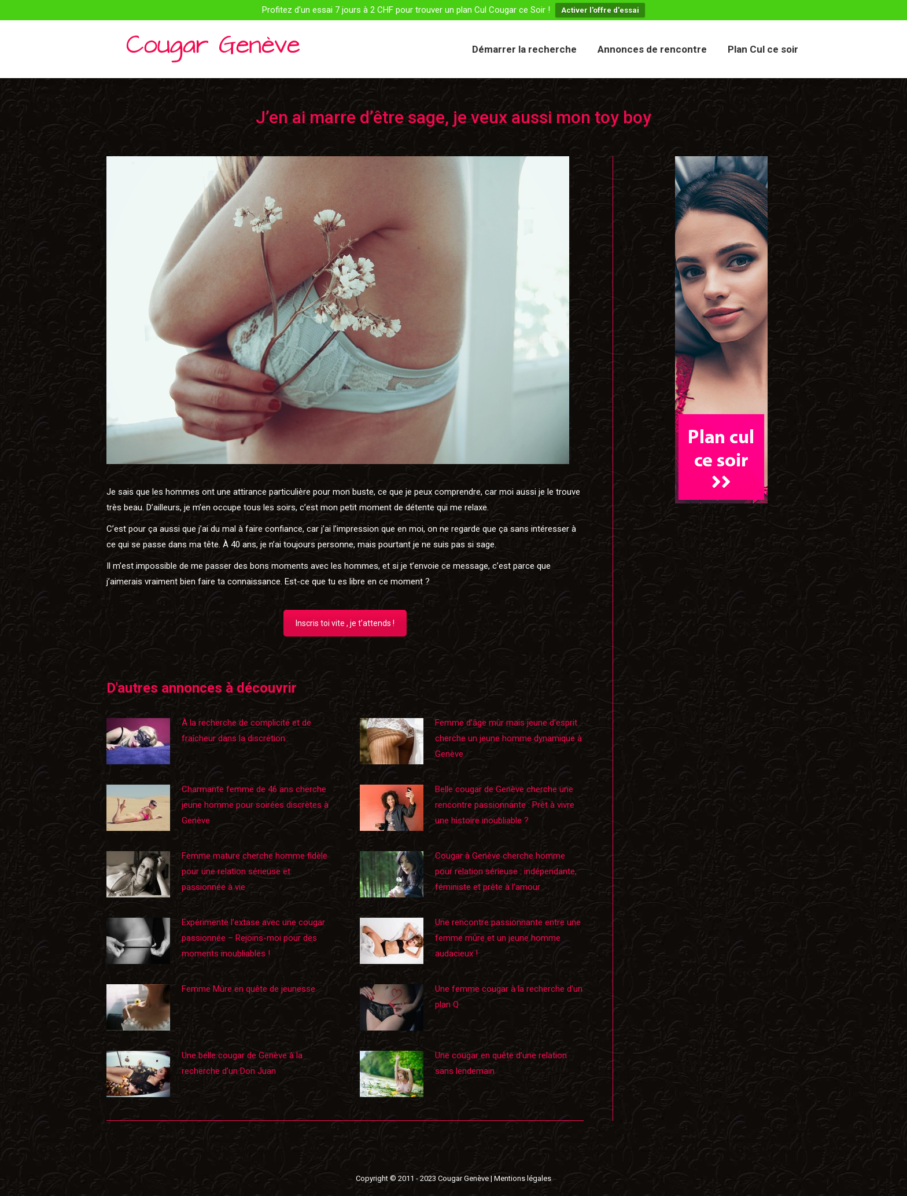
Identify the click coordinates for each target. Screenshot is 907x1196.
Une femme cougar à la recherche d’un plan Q (508, 997)
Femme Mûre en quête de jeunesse (248, 989)
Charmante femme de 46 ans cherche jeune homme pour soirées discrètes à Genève (255, 805)
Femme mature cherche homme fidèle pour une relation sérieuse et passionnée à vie (254, 871)
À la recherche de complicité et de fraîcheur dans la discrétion (246, 730)
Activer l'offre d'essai (600, 10)
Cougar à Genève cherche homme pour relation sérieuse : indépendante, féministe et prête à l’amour (506, 871)
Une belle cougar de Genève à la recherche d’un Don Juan (242, 1063)
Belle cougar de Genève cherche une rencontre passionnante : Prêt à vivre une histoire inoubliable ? (504, 805)
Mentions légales (522, 1178)
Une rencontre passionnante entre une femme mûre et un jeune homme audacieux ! (508, 938)
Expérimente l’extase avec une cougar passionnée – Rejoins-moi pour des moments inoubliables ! (253, 938)
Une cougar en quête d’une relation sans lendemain (501, 1063)
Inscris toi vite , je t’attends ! (345, 623)
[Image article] (138, 741)
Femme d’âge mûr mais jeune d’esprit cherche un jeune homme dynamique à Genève (508, 738)
